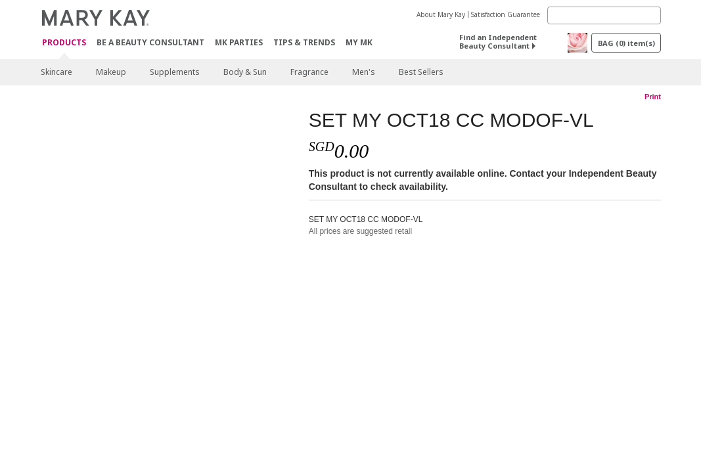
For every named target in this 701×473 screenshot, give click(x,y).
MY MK (359, 42)
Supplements (175, 72)
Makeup (111, 72)
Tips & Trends (304, 42)
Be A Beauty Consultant (150, 42)
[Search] (604, 15)
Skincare (56, 72)
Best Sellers (421, 72)
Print (652, 97)
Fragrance (309, 72)
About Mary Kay (441, 14)
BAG (626, 43)
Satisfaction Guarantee (505, 14)
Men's (363, 72)
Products (64, 43)
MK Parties (239, 42)
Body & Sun (245, 72)
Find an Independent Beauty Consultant (498, 41)
